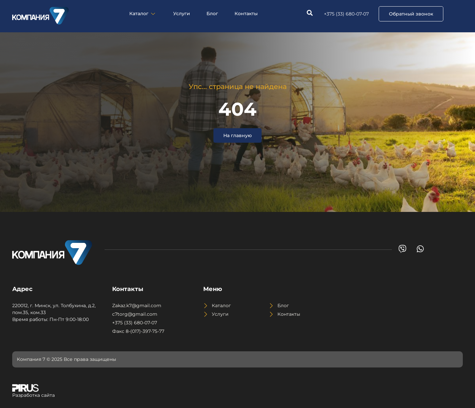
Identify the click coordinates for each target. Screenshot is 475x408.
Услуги (181, 13)
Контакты (246, 13)
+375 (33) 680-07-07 (346, 14)
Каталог (143, 13)
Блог (212, 13)
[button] (411, 14)
